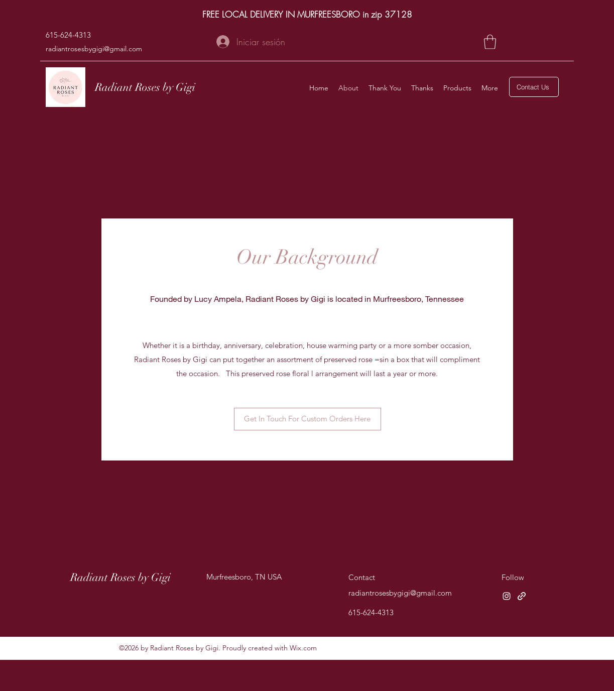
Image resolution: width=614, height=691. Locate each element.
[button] (490, 42)
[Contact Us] (534, 87)
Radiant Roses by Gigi (145, 87)
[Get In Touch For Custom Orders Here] (307, 419)
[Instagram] (507, 596)
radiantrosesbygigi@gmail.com (94, 48)
